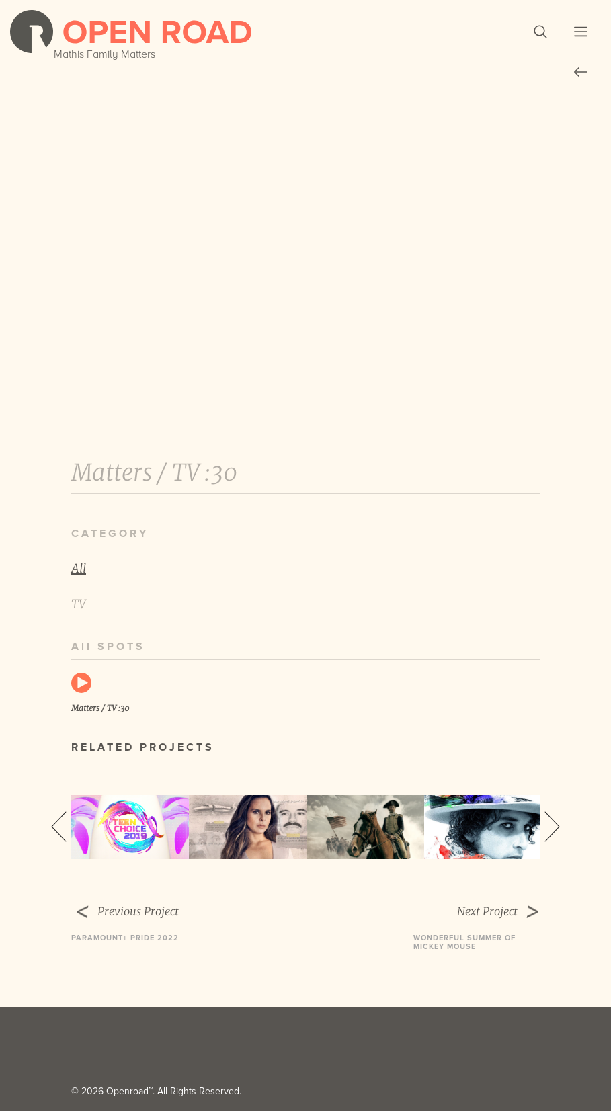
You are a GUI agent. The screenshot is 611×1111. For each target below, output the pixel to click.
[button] (540, 31)
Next (552, 826)
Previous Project (151, 912)
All (78, 568)
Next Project (476, 912)
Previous (59, 826)
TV (78, 604)
